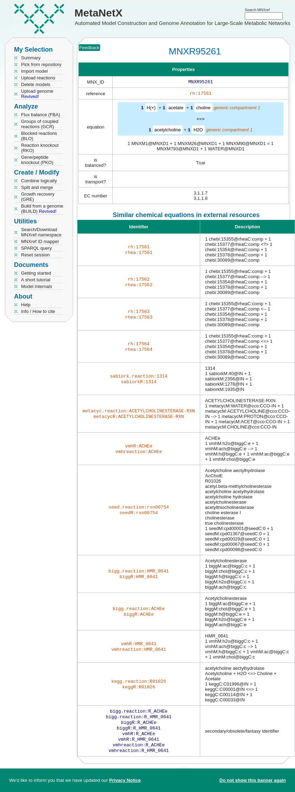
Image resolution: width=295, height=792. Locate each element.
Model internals (36, 286)
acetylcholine (168, 130)
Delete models (35, 84)
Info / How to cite (38, 311)
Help (26, 304)
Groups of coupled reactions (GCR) (39, 124)
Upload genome (37, 94)
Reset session (35, 254)
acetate (175, 109)
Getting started (36, 273)
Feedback (89, 47)
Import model (34, 71)
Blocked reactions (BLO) (39, 136)
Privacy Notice (125, 780)
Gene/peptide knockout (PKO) (37, 160)
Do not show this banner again (252, 780)
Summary (31, 57)
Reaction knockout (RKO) (40, 148)
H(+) (151, 109)
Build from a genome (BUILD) (42, 208)
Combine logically (39, 180)
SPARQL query (36, 248)
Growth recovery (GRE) (37, 196)
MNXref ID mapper (40, 241)
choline (203, 109)
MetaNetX (98, 13)
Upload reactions (38, 77)
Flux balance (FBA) (40, 114)
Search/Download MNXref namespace (41, 232)
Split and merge (37, 187)
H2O (198, 130)
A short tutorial (35, 279)
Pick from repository (41, 64)
